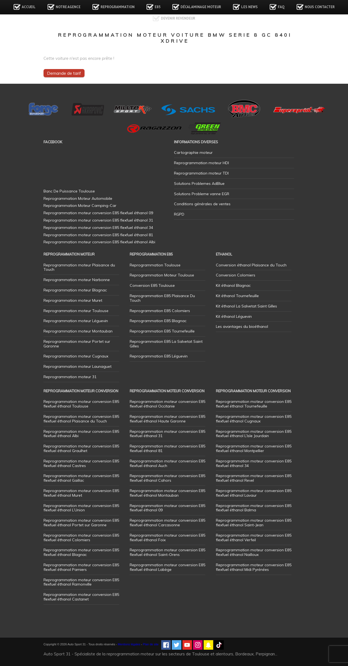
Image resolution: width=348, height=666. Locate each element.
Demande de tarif (64, 73)
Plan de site (151, 644)
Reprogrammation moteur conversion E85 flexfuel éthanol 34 (253, 463)
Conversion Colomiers (235, 275)
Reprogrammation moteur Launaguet (77, 366)
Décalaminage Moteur (201, 7)
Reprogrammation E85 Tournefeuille (162, 331)
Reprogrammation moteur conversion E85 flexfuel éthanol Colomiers (81, 537)
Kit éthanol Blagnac (233, 285)
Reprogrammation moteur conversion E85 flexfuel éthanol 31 (167, 433)
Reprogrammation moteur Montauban (78, 331)
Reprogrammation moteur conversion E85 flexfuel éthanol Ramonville (81, 582)
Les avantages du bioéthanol (242, 326)
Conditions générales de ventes (202, 203)
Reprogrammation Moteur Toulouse (162, 275)
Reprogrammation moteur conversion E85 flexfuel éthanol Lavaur (253, 493)
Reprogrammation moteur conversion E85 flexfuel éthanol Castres (81, 463)
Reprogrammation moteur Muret (73, 300)
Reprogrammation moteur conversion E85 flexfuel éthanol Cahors (167, 478)
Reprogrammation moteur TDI (201, 173)
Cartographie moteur (193, 152)
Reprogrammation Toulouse (155, 265)
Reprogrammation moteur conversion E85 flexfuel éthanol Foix (167, 537)
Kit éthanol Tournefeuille (237, 295)
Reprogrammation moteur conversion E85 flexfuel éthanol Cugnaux (253, 419)
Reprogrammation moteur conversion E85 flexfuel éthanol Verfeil (253, 537)
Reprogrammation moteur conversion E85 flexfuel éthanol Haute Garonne (167, 419)
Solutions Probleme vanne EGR (201, 193)
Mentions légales (129, 644)
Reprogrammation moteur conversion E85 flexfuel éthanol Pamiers (81, 567)
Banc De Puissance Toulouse (69, 191)
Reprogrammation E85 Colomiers (160, 310)
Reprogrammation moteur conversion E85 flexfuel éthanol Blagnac (81, 552)
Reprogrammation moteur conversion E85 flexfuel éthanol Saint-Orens (167, 552)
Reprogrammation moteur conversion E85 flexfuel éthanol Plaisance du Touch (81, 419)
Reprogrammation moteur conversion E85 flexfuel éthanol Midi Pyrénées (253, 567)
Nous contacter (320, 7)
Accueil (29, 7)
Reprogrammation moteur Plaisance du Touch (79, 267)
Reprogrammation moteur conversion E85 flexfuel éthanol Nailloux (253, 552)
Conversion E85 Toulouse (152, 285)
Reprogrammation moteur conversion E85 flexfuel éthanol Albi (81, 433)
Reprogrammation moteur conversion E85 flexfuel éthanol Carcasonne (167, 522)
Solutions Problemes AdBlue (199, 183)
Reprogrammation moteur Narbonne (77, 279)
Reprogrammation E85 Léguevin (159, 356)
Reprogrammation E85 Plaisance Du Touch (162, 298)
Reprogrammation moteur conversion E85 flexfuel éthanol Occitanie (167, 404)
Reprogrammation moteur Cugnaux (76, 356)
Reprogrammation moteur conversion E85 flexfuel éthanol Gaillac (81, 478)
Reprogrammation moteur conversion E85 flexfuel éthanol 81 (167, 448)
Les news (249, 7)
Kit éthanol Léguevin (234, 316)
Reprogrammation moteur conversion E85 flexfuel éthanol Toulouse (81, 404)
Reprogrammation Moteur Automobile (78, 198)
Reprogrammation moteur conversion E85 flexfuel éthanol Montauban (167, 493)
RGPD (179, 214)
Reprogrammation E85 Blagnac (158, 320)
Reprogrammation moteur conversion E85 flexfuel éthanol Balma (253, 508)
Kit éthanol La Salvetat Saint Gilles (246, 306)
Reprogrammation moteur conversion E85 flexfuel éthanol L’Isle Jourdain (253, 433)
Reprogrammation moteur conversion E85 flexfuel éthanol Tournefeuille (253, 404)
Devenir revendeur (178, 18)
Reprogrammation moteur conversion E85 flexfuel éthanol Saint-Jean (253, 522)
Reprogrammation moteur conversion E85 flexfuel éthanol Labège (167, 567)
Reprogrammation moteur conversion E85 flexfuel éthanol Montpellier (253, 448)
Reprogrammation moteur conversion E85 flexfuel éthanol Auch (167, 463)
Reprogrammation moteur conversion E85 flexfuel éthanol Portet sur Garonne (81, 522)
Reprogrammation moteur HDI (201, 162)
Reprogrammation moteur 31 (70, 376)
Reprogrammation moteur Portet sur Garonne (77, 343)
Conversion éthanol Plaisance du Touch (251, 265)
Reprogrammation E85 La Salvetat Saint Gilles (166, 343)
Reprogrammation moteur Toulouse (76, 310)
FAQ (281, 7)
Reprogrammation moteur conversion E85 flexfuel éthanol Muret (81, 493)
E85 (157, 7)
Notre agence (68, 7)
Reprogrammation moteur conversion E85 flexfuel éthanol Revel (253, 478)
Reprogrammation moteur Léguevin (76, 320)
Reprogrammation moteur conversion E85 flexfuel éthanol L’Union (81, 508)
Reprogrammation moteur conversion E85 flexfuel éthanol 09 (167, 508)
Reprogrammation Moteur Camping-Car (80, 205)
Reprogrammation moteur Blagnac (75, 290)
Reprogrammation (118, 7)
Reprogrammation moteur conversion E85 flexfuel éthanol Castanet (81, 597)
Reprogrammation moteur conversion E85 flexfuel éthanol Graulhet (81, 448)
